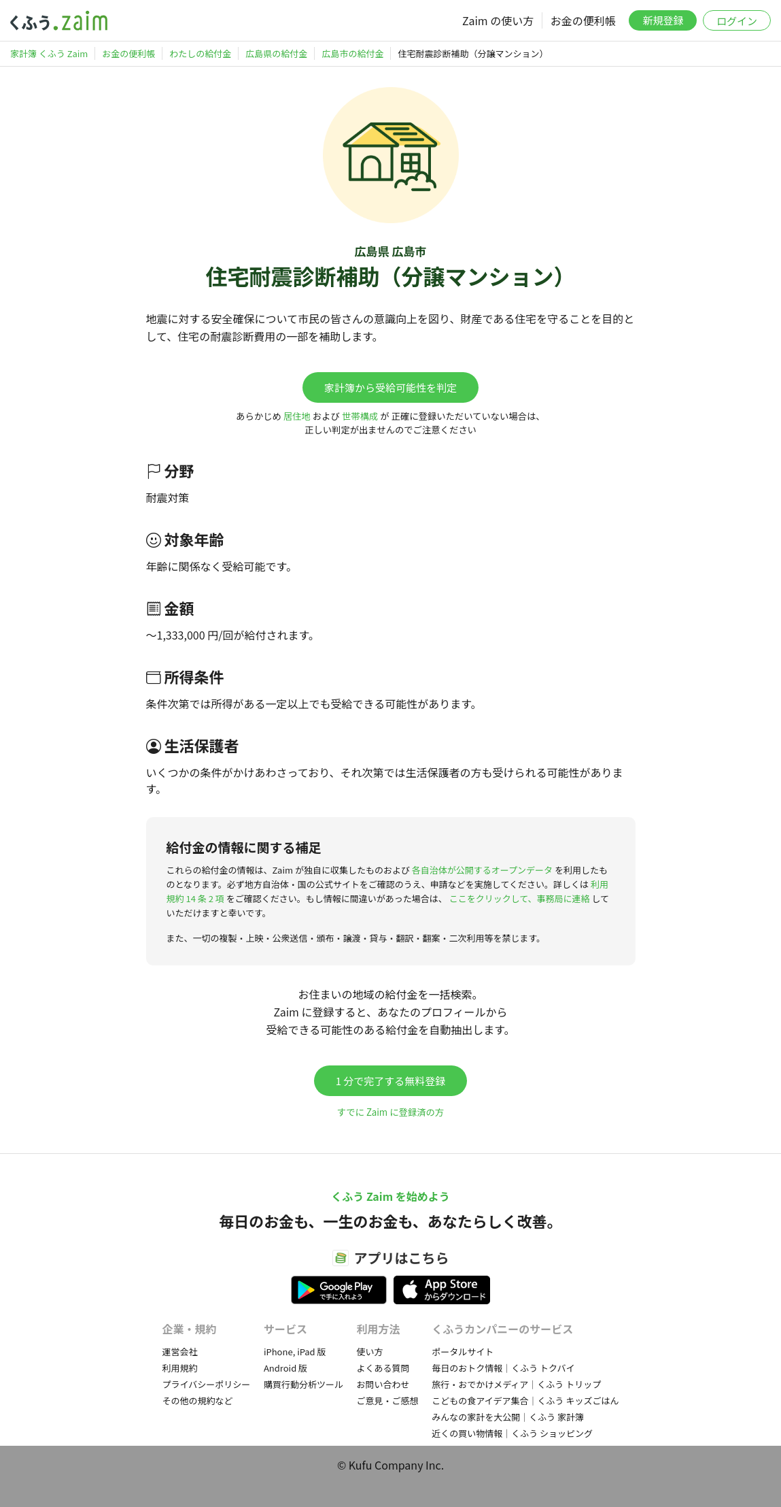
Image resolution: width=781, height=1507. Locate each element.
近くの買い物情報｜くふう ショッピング (512, 1433)
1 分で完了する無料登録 (391, 1081)
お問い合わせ (383, 1384)
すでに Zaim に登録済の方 (390, 1112)
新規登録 (662, 20)
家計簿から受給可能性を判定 (390, 387)
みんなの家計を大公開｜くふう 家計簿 (508, 1416)
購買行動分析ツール (303, 1384)
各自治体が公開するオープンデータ (482, 869)
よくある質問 (383, 1367)
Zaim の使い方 (498, 20)
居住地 (297, 416)
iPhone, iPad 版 (295, 1351)
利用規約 (180, 1367)
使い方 (370, 1351)
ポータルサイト (462, 1351)
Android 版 (285, 1367)
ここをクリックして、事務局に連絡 (519, 898)
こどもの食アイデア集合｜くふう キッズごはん (525, 1400)
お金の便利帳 (583, 20)
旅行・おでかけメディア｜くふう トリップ (516, 1384)
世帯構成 (360, 416)
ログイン (736, 21)
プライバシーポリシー (206, 1384)
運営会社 (180, 1351)
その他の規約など (197, 1400)
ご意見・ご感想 (388, 1400)
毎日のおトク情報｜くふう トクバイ (503, 1367)
